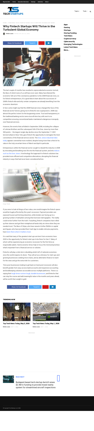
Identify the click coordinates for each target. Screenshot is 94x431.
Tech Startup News (23, 23)
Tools (84, 11)
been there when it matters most (19, 233)
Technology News (48, 23)
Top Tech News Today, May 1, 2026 (46, 324)
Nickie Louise (6, 327)
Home (14, 1)
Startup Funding (70, 34)
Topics (76, 11)
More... (66, 51)
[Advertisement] (31, 352)
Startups (33, 1)
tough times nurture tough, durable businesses (28, 274)
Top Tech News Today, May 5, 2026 (16, 324)
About (46, 1)
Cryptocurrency (70, 40)
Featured (11, 23)
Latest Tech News (71, 48)
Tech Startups (35, 23)
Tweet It (31, 44)
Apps (66, 25)
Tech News (68, 37)
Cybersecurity (69, 42)
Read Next (20, 378)
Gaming (67, 28)
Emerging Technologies (73, 45)
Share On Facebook (13, 44)
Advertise (40, 1)
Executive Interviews (23, 1)
